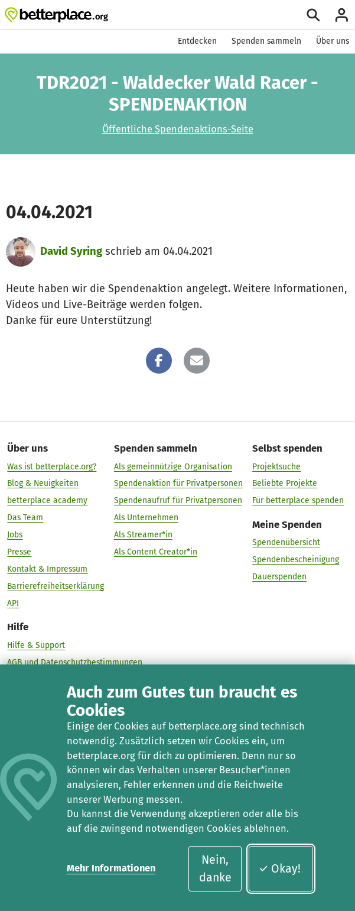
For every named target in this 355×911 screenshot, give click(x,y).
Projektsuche (276, 466)
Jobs (14, 535)
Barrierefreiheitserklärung (55, 586)
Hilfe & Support (36, 645)
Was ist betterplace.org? (51, 466)
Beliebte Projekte (284, 483)
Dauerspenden (279, 577)
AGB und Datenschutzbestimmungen (74, 662)
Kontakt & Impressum (47, 569)
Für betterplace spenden (298, 500)
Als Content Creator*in (155, 552)
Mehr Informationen (111, 868)
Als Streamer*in (143, 535)
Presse (19, 552)
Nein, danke (215, 868)
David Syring (71, 251)
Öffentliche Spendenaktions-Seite (177, 129)
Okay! (280, 869)
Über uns (332, 41)
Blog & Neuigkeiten (43, 483)
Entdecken (197, 41)
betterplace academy (47, 500)
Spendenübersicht (286, 542)
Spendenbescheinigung (295, 560)
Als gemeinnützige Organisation (173, 466)
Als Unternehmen (146, 518)
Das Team (25, 518)
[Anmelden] (341, 15)
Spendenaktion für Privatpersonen (178, 483)
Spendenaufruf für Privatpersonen (178, 500)
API (13, 603)
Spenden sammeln (266, 41)
